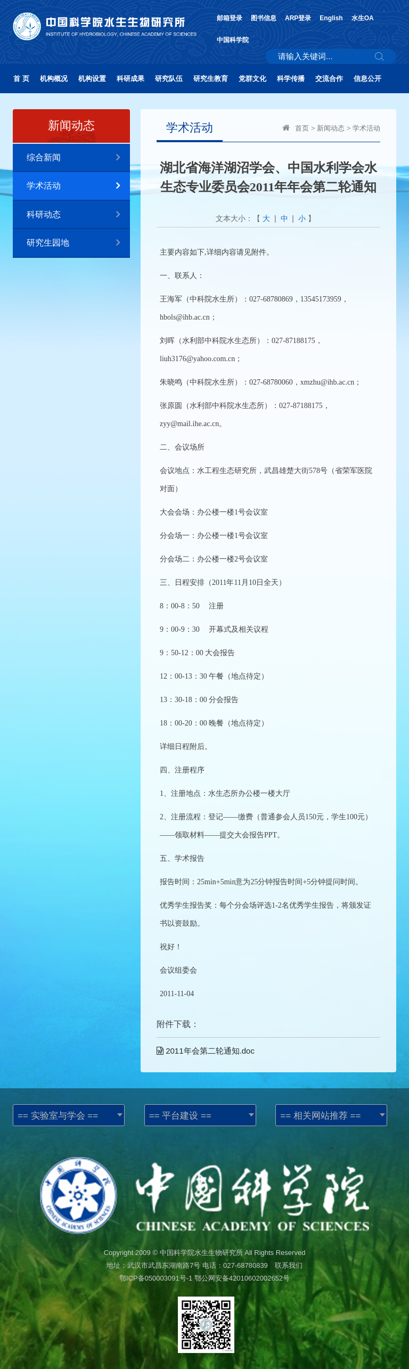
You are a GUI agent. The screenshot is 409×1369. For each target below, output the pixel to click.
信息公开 (367, 79)
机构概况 (54, 79)
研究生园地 (78, 243)
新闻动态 (331, 128)
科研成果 (130, 79)
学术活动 (78, 186)
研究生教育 (210, 79)
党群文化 (252, 79)
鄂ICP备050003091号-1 (155, 1278)
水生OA (362, 18)
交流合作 (329, 79)
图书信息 (263, 18)
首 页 (21, 79)
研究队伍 (169, 79)
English (331, 18)
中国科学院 (233, 40)
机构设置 (92, 79)
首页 (302, 128)
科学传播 (291, 79)
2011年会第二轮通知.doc (206, 1050)
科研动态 (78, 215)
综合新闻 (78, 158)
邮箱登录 (229, 18)
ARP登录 (298, 18)
